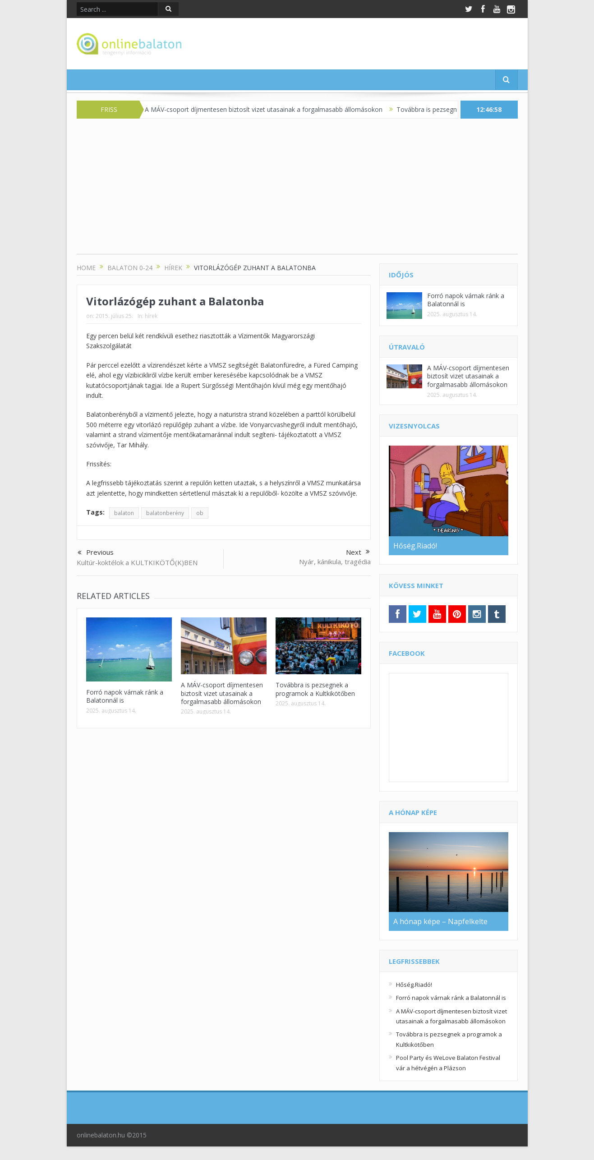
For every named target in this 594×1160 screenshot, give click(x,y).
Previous (96, 553)
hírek (151, 316)
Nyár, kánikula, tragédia (335, 561)
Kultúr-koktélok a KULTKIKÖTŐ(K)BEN (137, 562)
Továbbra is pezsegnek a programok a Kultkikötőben (315, 689)
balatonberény (165, 513)
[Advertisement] (297, 191)
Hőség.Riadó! (414, 984)
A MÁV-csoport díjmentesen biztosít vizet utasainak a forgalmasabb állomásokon (270, 109)
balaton (124, 513)
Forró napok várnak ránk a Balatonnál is (124, 696)
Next (358, 552)
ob (199, 513)
